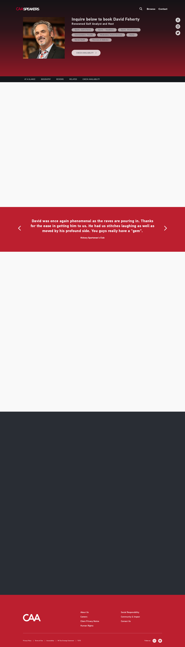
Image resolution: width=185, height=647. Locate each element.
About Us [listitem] (84, 612)
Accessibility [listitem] (50, 641)
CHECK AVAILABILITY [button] (86, 53)
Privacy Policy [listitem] (27, 641)
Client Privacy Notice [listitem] (89, 621)
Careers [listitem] (83, 616)
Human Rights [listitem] (86, 625)
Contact (162, 9)
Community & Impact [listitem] (130, 616)
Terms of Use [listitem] (39, 641)
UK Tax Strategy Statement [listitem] (66, 641)
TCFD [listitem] (79, 641)
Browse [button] (151, 9)
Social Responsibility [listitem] (130, 612)
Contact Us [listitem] (126, 621)
